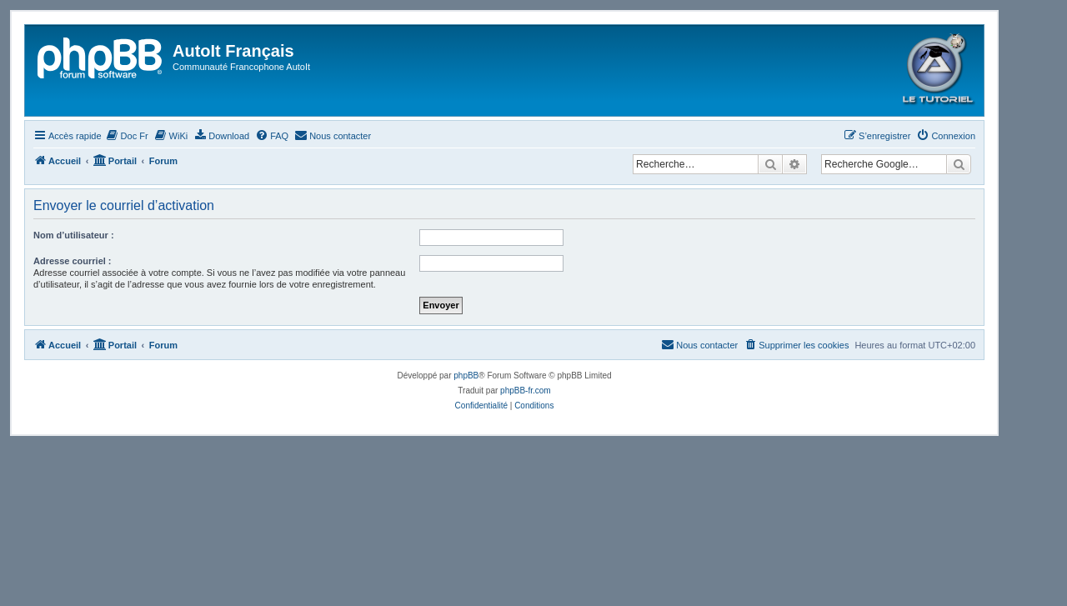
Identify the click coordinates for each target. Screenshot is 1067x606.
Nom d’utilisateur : (73, 235)
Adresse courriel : (72, 261)
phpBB (465, 375)
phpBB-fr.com (525, 390)
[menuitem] (127, 136)
